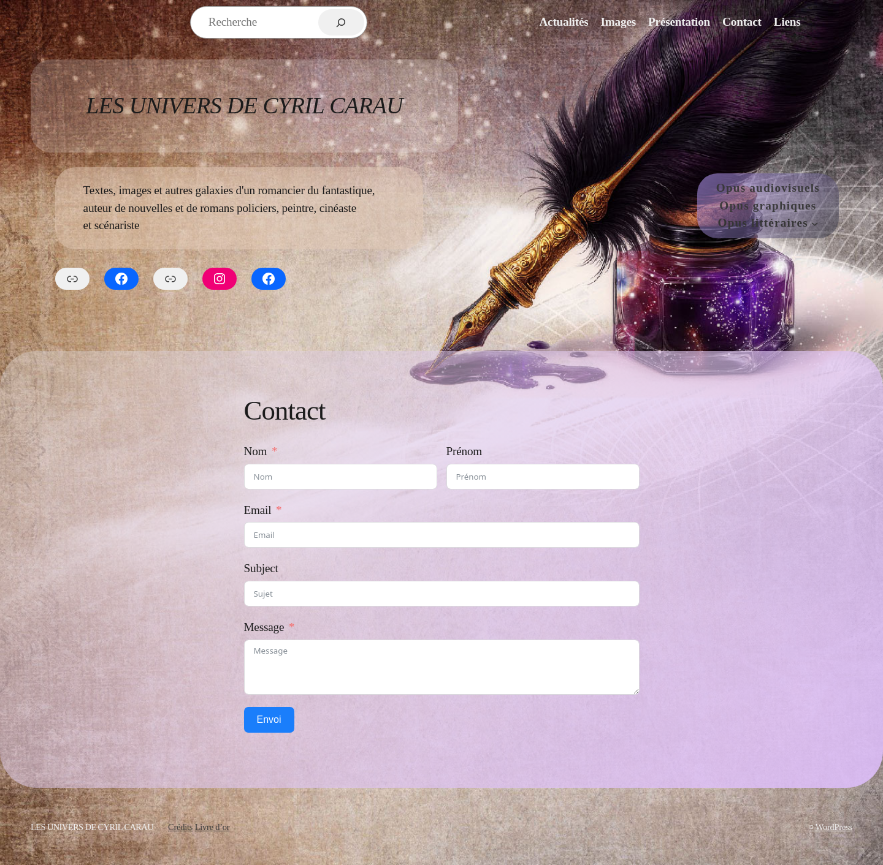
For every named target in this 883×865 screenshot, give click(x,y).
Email (258, 510)
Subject (261, 568)
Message (264, 627)
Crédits (180, 827)
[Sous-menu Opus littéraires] (815, 223)
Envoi (269, 719)
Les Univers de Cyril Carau (244, 105)
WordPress (834, 827)
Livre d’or (212, 827)
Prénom (464, 451)
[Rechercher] (341, 22)
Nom (255, 451)
